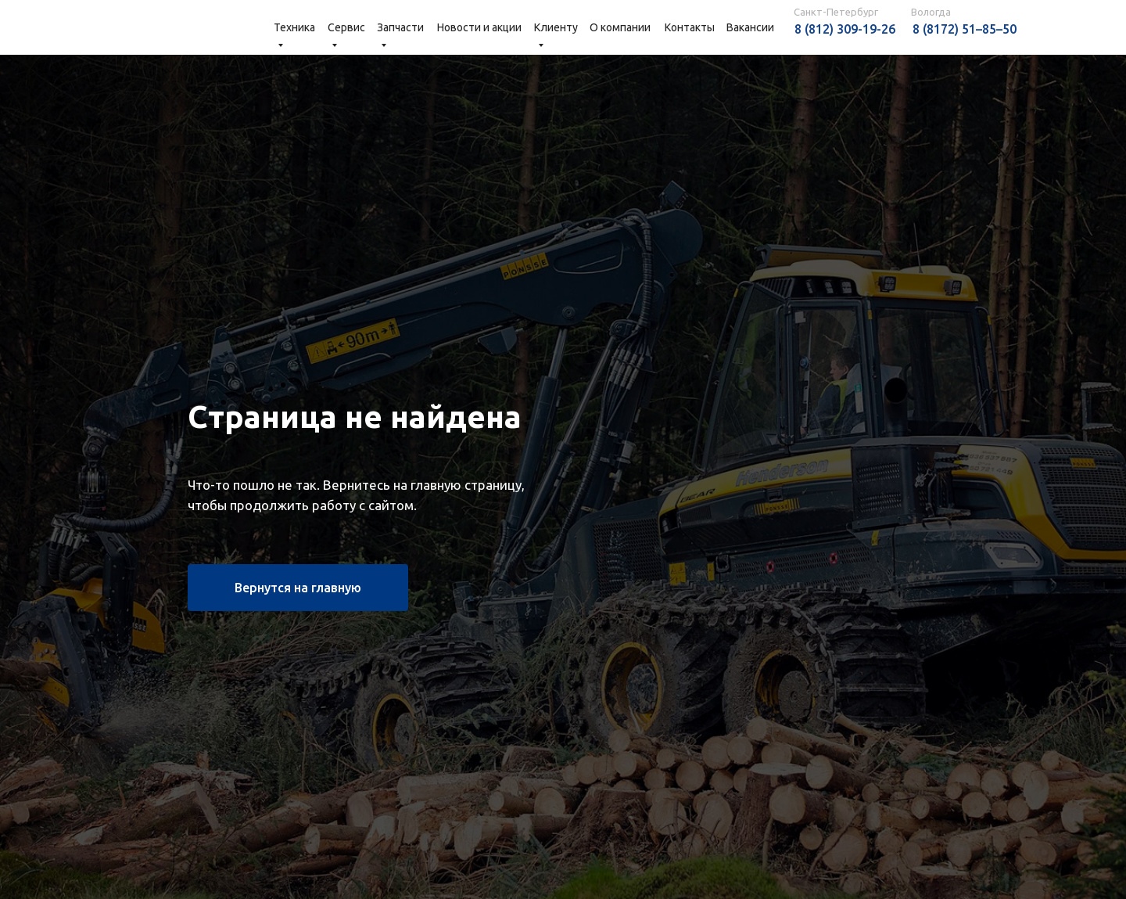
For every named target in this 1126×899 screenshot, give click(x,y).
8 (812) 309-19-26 (844, 29)
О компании (620, 27)
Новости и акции (479, 27)
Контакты (690, 27)
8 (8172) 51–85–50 (965, 29)
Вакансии (750, 27)
